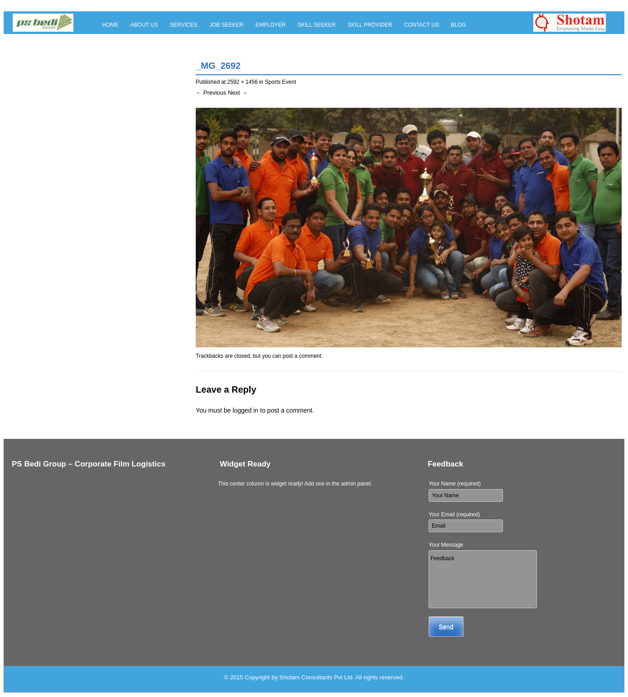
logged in (245, 410)
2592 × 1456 (242, 82)
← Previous (211, 92)
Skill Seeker (317, 25)
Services (183, 25)
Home (110, 25)
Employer (271, 25)
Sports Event (280, 82)
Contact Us (421, 25)
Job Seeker (226, 25)
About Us (144, 25)
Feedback (483, 579)
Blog (458, 25)
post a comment (302, 356)
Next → (237, 92)
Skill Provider (370, 25)
